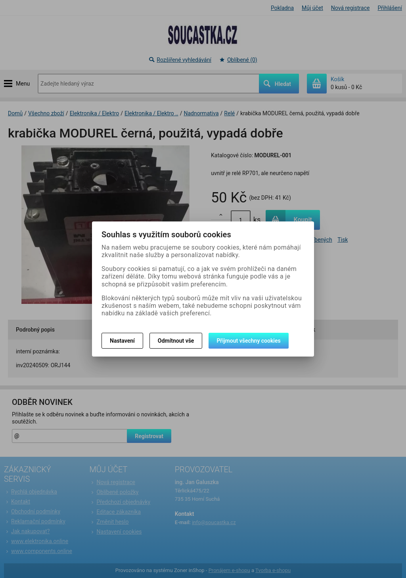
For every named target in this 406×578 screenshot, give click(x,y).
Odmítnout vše (176, 341)
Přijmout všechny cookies (248, 341)
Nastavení (122, 341)
